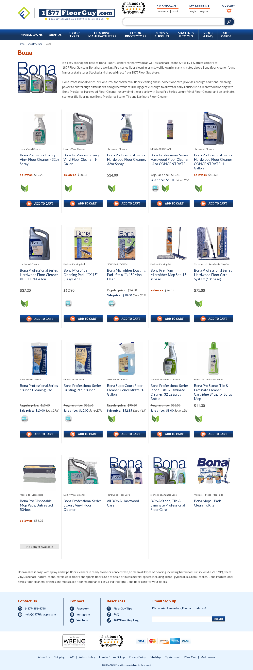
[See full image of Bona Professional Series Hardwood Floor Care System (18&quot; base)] (213, 243)
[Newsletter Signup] (182, 619)
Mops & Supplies (162, 34)
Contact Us (162, 11)
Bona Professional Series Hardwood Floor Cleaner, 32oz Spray (126, 159)
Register (204, 11)
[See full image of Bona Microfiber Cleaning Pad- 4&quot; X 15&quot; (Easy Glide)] (83, 243)
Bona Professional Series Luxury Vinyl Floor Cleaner (82, 505)
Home (21, 43)
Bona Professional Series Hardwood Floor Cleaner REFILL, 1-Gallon (39, 274)
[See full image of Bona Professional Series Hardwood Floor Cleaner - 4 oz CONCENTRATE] (170, 128)
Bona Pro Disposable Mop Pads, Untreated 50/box (36, 505)
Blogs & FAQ (208, 34)
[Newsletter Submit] (218, 619)
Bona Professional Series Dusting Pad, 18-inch (82, 388)
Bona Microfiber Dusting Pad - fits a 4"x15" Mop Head (126, 274)
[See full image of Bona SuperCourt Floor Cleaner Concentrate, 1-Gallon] (126, 358)
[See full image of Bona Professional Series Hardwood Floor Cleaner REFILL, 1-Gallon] (39, 243)
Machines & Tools (186, 34)
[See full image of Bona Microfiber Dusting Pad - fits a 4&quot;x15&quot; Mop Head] (126, 243)
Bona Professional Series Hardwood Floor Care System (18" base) (213, 274)
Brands (55, 34)
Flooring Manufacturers (102, 34)
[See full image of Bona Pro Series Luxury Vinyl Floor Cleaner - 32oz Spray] (39, 128)
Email (175, 11)
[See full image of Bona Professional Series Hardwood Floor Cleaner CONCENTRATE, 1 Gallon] (213, 128)
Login (193, 11)
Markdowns (32, 34)
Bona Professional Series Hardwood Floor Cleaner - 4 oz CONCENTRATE (169, 159)
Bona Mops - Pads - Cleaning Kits (208, 503)
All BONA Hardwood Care (123, 503)
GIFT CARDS (226, 34)
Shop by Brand (35, 43)
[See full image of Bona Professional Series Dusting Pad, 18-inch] (83, 358)
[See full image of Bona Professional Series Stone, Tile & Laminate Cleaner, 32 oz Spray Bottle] (170, 358)
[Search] (174, 21)
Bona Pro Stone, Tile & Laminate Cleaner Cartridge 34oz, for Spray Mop (213, 392)
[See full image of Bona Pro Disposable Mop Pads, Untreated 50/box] (39, 474)
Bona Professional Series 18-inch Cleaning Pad (39, 388)
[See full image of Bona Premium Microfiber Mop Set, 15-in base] (170, 243)
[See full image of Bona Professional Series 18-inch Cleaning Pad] (39, 359)
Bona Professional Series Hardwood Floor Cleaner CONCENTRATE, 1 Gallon (213, 161)
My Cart (228, 6)
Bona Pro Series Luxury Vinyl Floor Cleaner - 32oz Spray (39, 159)
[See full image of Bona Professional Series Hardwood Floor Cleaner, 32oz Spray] (126, 128)
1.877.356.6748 (167, 6)
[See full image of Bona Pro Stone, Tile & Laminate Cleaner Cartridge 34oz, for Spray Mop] (213, 358)
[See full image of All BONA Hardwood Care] (126, 470)
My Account (199, 6)
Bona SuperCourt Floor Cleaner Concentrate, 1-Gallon (125, 390)
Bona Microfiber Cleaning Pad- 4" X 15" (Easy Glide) (80, 274)
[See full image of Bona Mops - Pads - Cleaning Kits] (213, 470)
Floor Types (74, 34)
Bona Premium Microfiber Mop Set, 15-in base (168, 274)
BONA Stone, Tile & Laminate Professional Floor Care (167, 505)
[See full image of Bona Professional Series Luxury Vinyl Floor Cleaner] (83, 470)
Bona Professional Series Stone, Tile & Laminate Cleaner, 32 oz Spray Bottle (169, 392)
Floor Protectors (135, 34)
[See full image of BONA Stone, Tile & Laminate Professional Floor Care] (170, 470)
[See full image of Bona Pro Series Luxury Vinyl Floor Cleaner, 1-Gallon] (83, 128)
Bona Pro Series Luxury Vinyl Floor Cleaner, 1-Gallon (81, 159)
